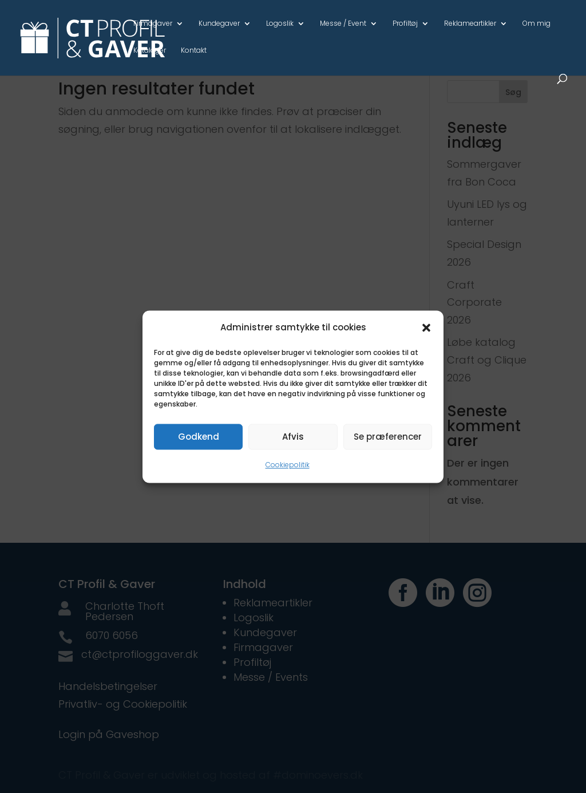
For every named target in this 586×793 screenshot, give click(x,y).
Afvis (293, 437)
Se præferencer (388, 437)
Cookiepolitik (288, 465)
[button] (426, 327)
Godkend (198, 437)
